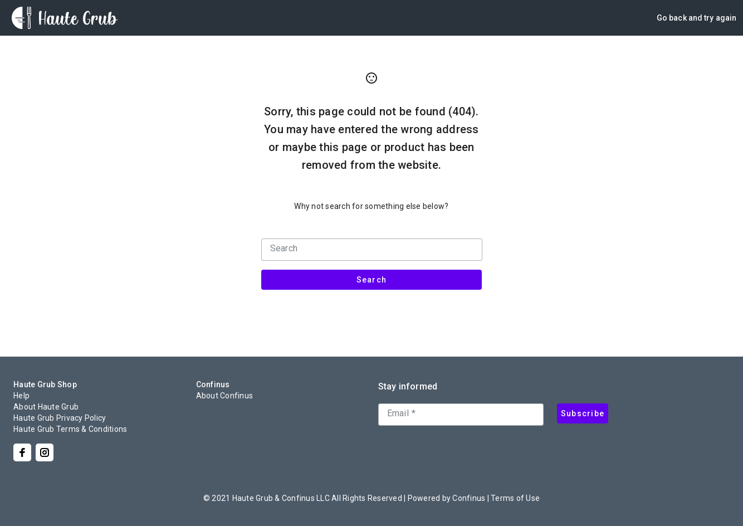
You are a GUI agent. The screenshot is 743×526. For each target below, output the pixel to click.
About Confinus (224, 395)
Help (21, 395)
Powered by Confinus (447, 498)
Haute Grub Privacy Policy (59, 417)
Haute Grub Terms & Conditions (70, 429)
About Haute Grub (46, 406)
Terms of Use (515, 498)
